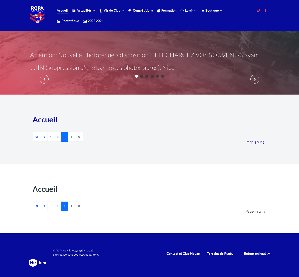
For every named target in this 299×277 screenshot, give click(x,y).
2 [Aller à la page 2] (58, 137)
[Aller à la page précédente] (44, 137)
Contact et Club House (183, 253)
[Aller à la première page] (37, 137)
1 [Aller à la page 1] (51, 137)
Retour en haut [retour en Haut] (257, 253)
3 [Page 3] (65, 137)
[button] (136, 76)
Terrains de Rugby (220, 253)
